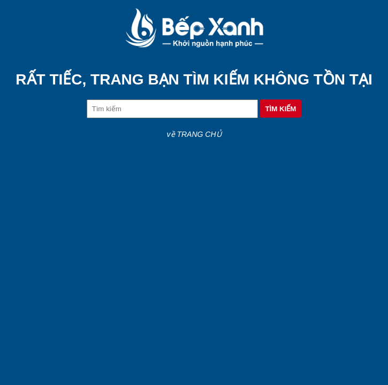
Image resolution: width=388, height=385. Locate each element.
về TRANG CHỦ (194, 134)
